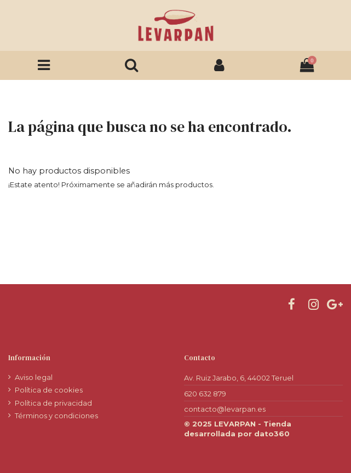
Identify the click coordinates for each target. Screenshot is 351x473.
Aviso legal (34, 377)
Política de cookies (49, 389)
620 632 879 (205, 393)
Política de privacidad (53, 403)
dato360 (272, 433)
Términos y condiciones (56, 415)
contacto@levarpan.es (225, 409)
